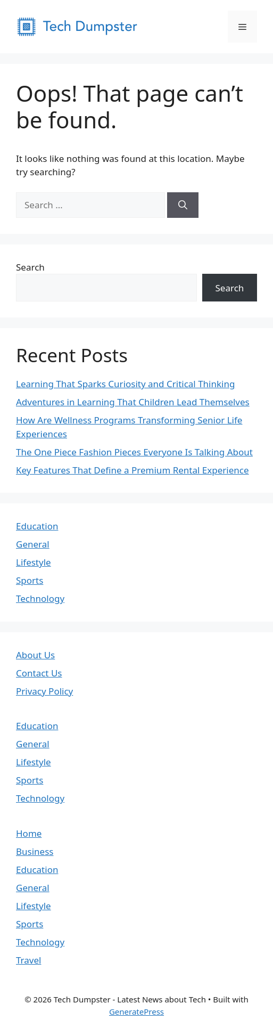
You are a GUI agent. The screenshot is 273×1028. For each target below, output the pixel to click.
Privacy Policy (44, 691)
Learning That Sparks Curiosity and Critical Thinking (125, 384)
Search (30, 267)
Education (37, 526)
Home (29, 833)
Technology (40, 598)
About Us (35, 655)
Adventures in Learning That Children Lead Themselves (133, 402)
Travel (28, 960)
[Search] (182, 205)
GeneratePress (136, 1011)
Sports (29, 580)
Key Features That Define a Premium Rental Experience (132, 470)
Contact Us (39, 673)
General (32, 544)
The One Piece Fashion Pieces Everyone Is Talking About (134, 452)
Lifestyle (33, 562)
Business (34, 851)
